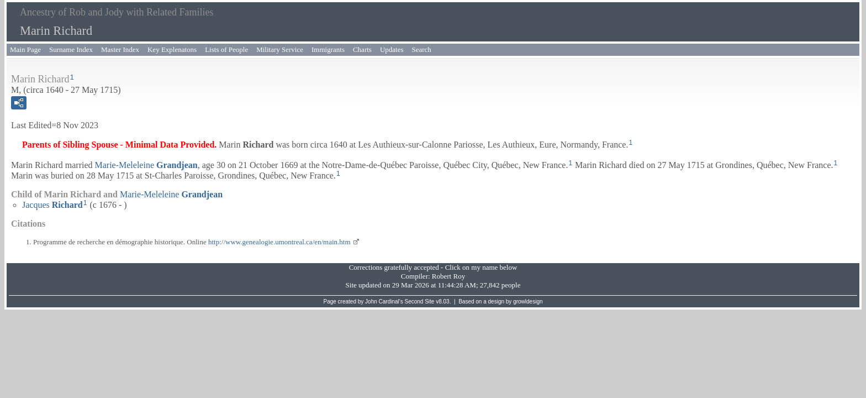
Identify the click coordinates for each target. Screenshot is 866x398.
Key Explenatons (172, 49)
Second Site (420, 301)
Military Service (279, 49)
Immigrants (328, 49)
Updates (392, 49)
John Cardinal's (384, 301)
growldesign (527, 301)
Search (421, 49)
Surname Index (71, 49)
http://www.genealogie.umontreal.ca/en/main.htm (279, 242)
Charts (362, 49)
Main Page (25, 49)
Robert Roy (448, 276)
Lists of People (226, 49)
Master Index (120, 49)
